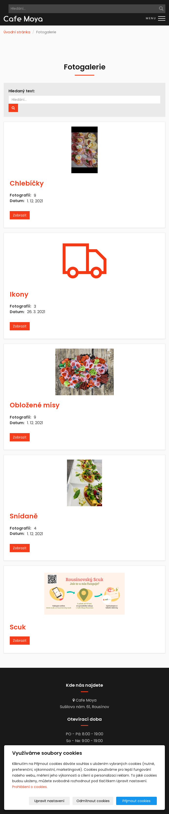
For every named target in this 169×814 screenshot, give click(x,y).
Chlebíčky (27, 183)
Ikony (19, 294)
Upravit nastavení (58, 800)
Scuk (18, 627)
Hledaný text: (22, 91)
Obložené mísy (34, 405)
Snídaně (24, 516)
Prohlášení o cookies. (29, 786)
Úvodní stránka (17, 32)
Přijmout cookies (138, 800)
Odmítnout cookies (99, 800)
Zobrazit (20, 215)
